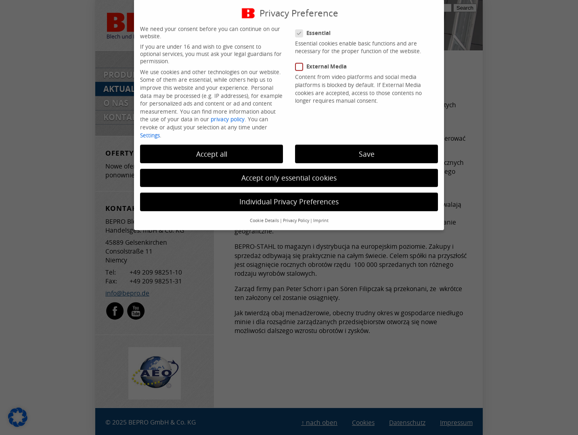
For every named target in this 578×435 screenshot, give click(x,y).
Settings (150, 128)
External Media (324, 59)
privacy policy (228, 112)
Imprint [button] (321, 213)
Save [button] (367, 147)
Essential (316, 25)
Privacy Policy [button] (296, 213)
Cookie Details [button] (264, 213)
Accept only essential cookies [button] (289, 170)
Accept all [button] (211, 147)
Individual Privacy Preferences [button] (289, 194)
